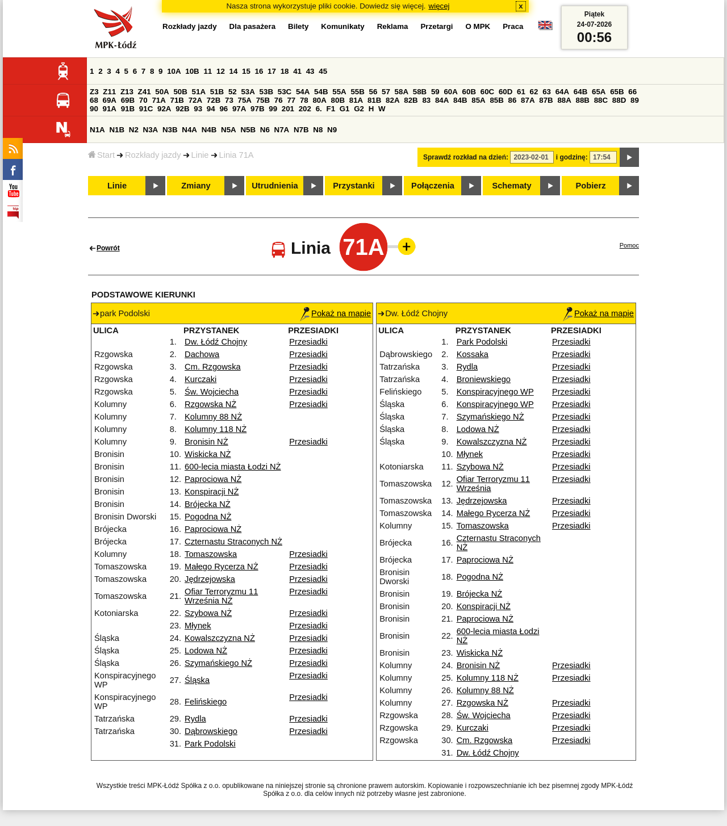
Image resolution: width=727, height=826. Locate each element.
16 (259, 71)
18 (285, 71)
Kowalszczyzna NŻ (220, 638)
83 (426, 100)
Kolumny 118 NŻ (215, 429)
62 (534, 91)
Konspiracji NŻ (212, 491)
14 (233, 71)
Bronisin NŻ (206, 441)
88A (564, 100)
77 (291, 100)
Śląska (197, 680)
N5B (248, 129)
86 (512, 100)
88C (601, 100)
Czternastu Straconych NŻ (233, 541)
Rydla (195, 718)
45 (323, 71)
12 (220, 71)
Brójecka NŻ (208, 504)
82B (410, 100)
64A (562, 91)
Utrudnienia (275, 185)
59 (435, 91)
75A (245, 100)
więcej (439, 6)
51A (199, 91)
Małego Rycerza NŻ (221, 566)
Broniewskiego (484, 379)
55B (357, 91)
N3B (170, 129)
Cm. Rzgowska (213, 366)
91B (128, 108)
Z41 (144, 91)
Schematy (511, 185)
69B (128, 100)
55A (339, 91)
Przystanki (353, 185)
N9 (332, 129)
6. (319, 108)
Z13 (126, 91)
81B (374, 100)
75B (263, 100)
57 (386, 91)
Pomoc (629, 245)
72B (213, 100)
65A (598, 91)
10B (192, 71)
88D (619, 100)
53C (284, 91)
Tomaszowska (211, 554)
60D (505, 91)
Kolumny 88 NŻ (213, 416)
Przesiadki (308, 341)
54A (303, 91)
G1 (345, 108)
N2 (134, 129)
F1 (330, 108)
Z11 (109, 91)
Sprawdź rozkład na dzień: (465, 157)
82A (392, 100)
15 (246, 71)
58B (420, 91)
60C (487, 91)
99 (273, 108)
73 (229, 100)
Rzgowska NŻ (210, 404)
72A (195, 100)
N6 (265, 129)
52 (232, 91)
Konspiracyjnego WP (495, 391)
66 (632, 91)
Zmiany (195, 185)
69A (109, 100)
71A (158, 100)
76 (278, 100)
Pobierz (591, 185)
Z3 (94, 91)
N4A (189, 129)
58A (401, 91)
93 (198, 108)
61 (521, 91)
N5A (228, 129)
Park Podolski (210, 743)
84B (460, 100)
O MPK (478, 26)
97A (239, 108)
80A (319, 100)
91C (146, 108)
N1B (116, 129)
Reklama (392, 26)
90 (94, 108)
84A (442, 100)
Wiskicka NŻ (208, 454)
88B (583, 100)
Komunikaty (342, 26)
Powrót (108, 248)
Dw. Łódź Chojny (216, 341)
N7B (301, 129)
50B (180, 91)
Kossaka (472, 354)
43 (310, 71)
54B (321, 91)
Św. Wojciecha (212, 391)
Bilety (298, 26)
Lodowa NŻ (206, 650)
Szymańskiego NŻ (218, 663)
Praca (513, 26)
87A (527, 100)
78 (304, 100)
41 (297, 71)
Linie (200, 155)
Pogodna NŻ (208, 516)
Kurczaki (200, 379)
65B (617, 91)
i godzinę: (572, 157)
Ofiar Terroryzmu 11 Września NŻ (221, 596)
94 (211, 108)
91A (109, 108)
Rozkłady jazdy (153, 155)
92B (182, 108)
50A (162, 91)
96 (223, 108)
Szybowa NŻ (208, 613)
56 (373, 91)
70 (143, 100)
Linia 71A (236, 155)
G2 (359, 108)
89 (634, 100)
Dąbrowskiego (211, 731)
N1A (97, 129)
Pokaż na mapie (335, 313)
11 (207, 71)
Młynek (198, 625)
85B (496, 100)
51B (217, 91)
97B (257, 108)
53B (266, 91)
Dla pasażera (252, 26)
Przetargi (436, 26)
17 (272, 71)
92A (164, 108)
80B (338, 100)
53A (247, 91)
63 (546, 91)
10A (174, 71)
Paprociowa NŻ (213, 479)
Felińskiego (206, 701)
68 (94, 100)
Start (101, 155)
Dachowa (202, 354)
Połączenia (432, 185)
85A (478, 100)
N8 (318, 129)
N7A (282, 129)
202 (305, 108)
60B (469, 91)
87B (546, 100)
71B (177, 100)
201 (288, 108)
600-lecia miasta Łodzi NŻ (233, 466)
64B (580, 91)
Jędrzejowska (210, 579)
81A (356, 100)
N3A (150, 129)
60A (450, 91)
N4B (209, 129)
